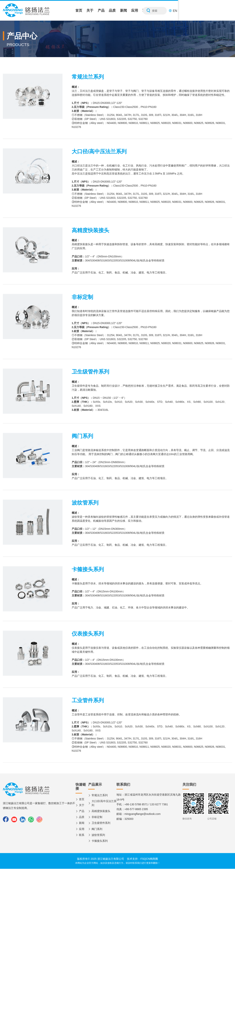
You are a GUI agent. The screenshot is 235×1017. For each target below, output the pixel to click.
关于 (117, 10)
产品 (133, 10)
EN (229, 10)
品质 (148, 10)
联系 (194, 10)
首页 (102, 10)
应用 (178, 10)
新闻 (163, 10)
